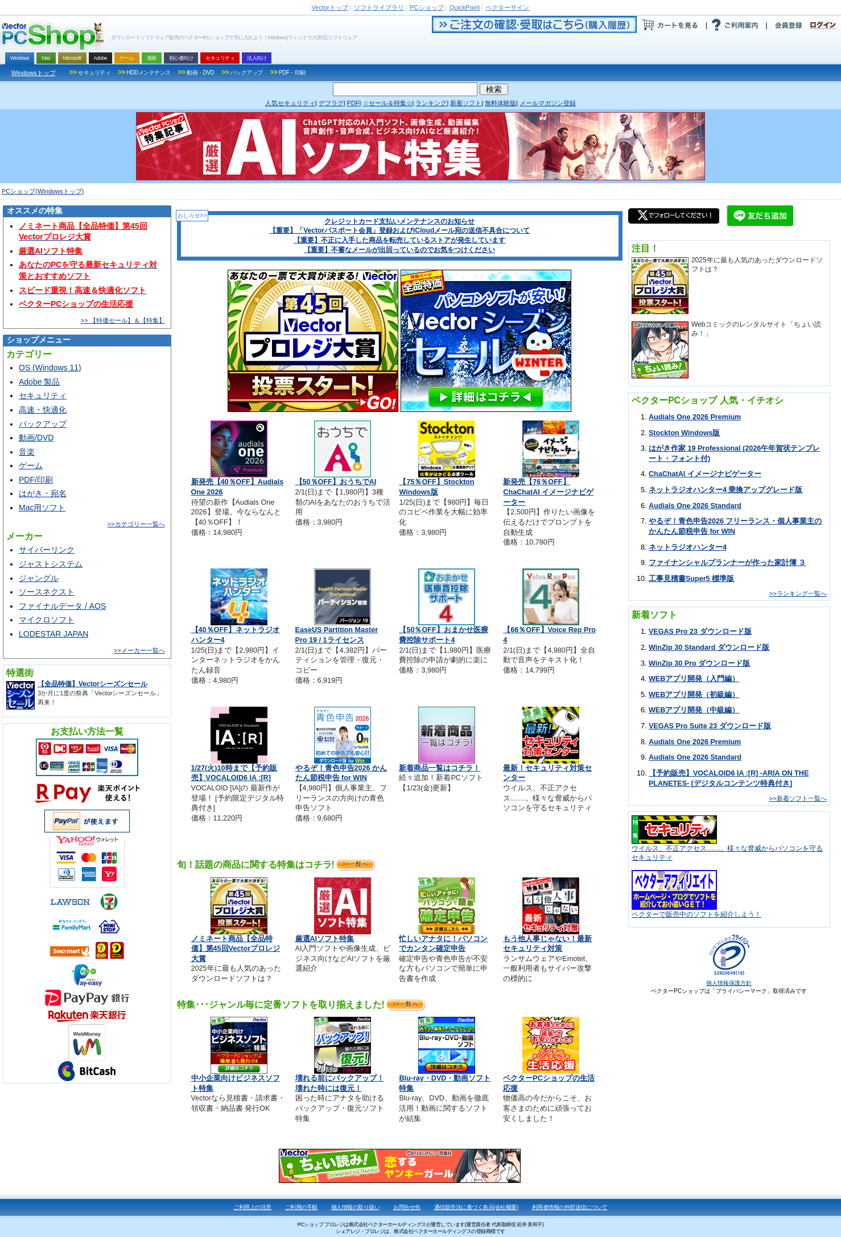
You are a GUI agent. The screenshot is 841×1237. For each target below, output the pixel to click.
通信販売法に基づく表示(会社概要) (476, 1207)
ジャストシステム (51, 563)
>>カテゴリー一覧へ (136, 524)
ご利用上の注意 (252, 1207)
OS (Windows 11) (50, 367)
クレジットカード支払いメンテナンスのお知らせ (399, 221)
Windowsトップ (33, 72)
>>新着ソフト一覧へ (798, 798)
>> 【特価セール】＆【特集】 (123, 320)
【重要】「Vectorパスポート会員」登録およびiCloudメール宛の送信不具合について (399, 230)
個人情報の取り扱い (355, 1207)
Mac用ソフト (42, 507)
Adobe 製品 (39, 381)
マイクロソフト (47, 619)
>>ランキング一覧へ (798, 593)
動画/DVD (36, 437)
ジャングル (39, 578)
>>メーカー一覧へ (139, 650)
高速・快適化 (43, 409)
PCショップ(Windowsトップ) (43, 191)
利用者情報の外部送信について (570, 1207)
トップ (330, 7)
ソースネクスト (47, 591)
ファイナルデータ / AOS (62, 606)
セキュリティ (43, 395)
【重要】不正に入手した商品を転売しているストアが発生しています (399, 240)
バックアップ (43, 423)
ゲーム (31, 465)
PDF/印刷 (36, 479)
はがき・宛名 (43, 493)
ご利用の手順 (301, 1207)
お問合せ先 (406, 1207)
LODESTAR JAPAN (53, 633)
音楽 (27, 451)
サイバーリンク (47, 549)
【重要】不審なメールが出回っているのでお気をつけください (399, 250)
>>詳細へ (355, 865)
